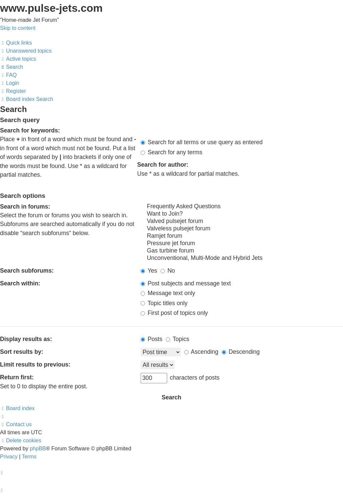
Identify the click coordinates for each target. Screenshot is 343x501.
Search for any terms (171, 152)
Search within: (20, 283)
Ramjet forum (241, 236)
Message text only (168, 293)
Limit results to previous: (35, 364)
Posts (151, 339)
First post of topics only (174, 313)
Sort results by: (21, 351)
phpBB (38, 448)
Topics (177, 339)
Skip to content (18, 28)
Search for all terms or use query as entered (202, 142)
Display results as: (26, 339)
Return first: (17, 377)
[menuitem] (26, 51)
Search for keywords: (30, 130)
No (167, 270)
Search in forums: (25, 206)
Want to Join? (241, 214)
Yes (149, 270)
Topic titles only (164, 303)
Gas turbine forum (241, 251)
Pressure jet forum (241, 243)
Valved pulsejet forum (241, 221)
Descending (241, 351)
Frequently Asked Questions (241, 206)
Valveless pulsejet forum (241, 228)
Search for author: (163, 164)
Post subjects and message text (186, 283)
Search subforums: (27, 270)
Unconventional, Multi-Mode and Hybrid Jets (241, 258)
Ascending (201, 351)
